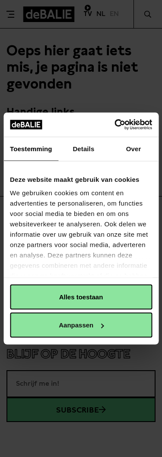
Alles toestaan (81, 296)
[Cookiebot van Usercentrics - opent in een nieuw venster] (115, 124)
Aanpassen (81, 325)
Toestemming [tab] (31, 148)
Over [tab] (133, 148)
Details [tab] (83, 148)
